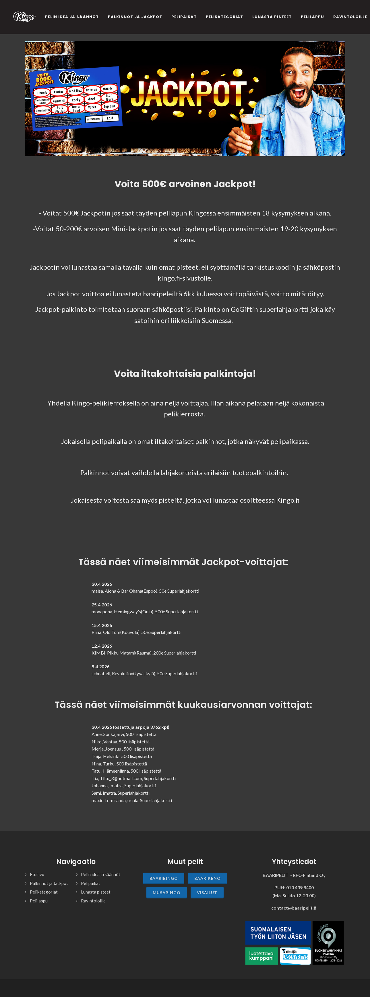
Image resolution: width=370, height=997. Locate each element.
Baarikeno (207, 878)
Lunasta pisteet (96, 891)
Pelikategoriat (44, 891)
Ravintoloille (93, 900)
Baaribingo (164, 878)
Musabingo (167, 892)
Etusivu (37, 874)
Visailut (207, 892)
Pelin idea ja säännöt (100, 874)
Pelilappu (39, 900)
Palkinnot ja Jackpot (49, 883)
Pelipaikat (90, 883)
